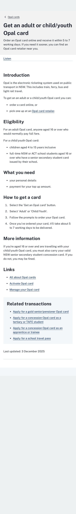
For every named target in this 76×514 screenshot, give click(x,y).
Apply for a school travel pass (32, 338)
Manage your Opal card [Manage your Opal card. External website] (24, 289)
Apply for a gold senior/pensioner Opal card (41, 311)
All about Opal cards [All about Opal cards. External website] (23, 277)
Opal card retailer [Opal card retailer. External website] (43, 111)
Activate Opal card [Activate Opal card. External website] (21, 283)
